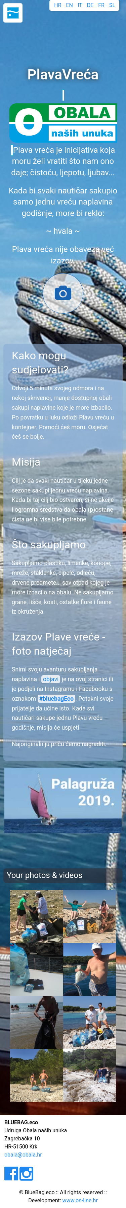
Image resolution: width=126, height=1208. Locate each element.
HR (57, 5)
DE (90, 5)
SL (112, 5)
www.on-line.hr (80, 1200)
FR (101, 5)
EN (69, 5)
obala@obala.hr (23, 1154)
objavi (50, 679)
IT (80, 5)
